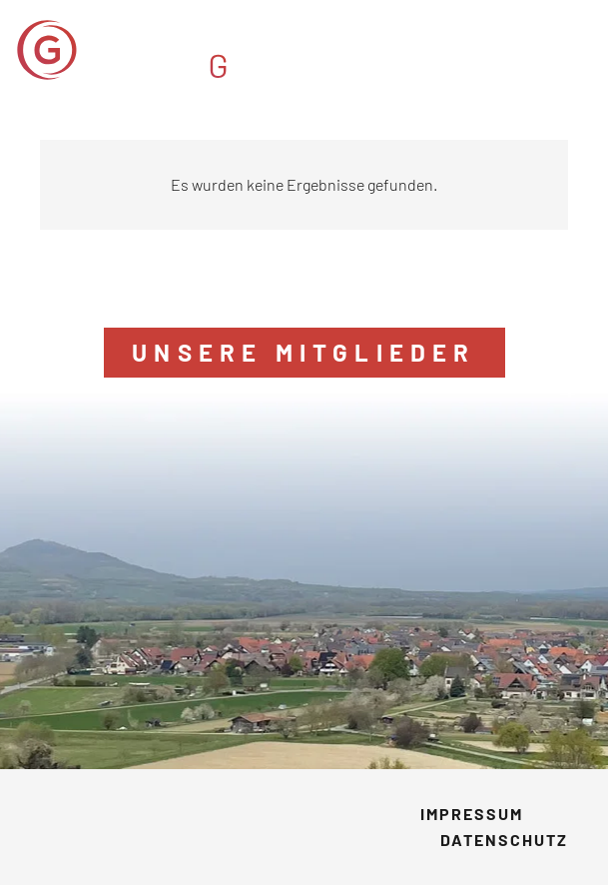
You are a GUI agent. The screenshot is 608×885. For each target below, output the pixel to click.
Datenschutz (504, 839)
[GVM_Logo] (183, 50)
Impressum (471, 813)
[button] (578, 50)
